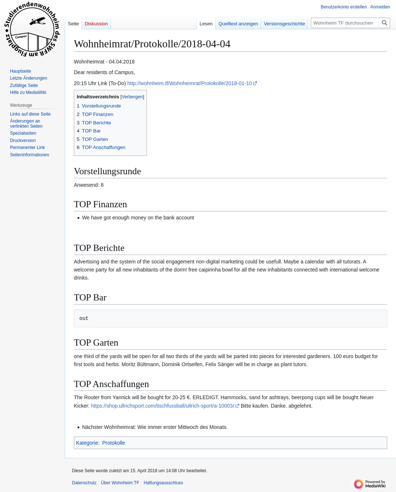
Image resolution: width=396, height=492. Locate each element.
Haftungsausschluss (163, 482)
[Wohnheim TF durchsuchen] (350, 23)
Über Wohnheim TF (120, 482)
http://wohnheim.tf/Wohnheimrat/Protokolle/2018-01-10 (189, 83)
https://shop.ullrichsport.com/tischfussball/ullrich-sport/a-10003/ (162, 406)
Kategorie (87, 443)
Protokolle (113, 443)
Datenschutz (84, 482)
